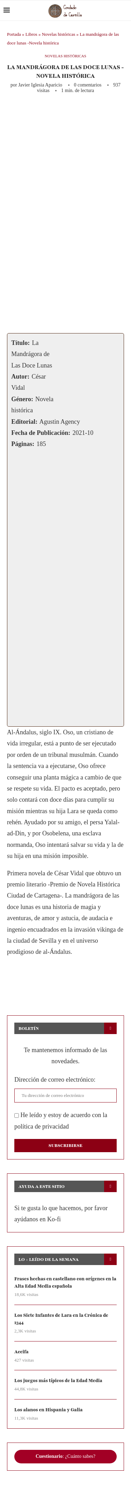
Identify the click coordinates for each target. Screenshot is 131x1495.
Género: (22, 399)
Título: (20, 342)
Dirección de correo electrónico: (54, 1079)
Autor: (20, 376)
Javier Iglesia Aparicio (40, 85)
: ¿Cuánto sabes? (65, 1456)
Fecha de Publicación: (40, 432)
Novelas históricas (58, 34)
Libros (31, 34)
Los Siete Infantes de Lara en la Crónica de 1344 (61, 1319)
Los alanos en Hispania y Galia (48, 1410)
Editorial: (24, 421)
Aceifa (21, 1352)
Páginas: (22, 443)
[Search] (124, 10)
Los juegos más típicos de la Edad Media (58, 1381)
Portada (14, 34)
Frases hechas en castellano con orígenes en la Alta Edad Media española (65, 1282)
